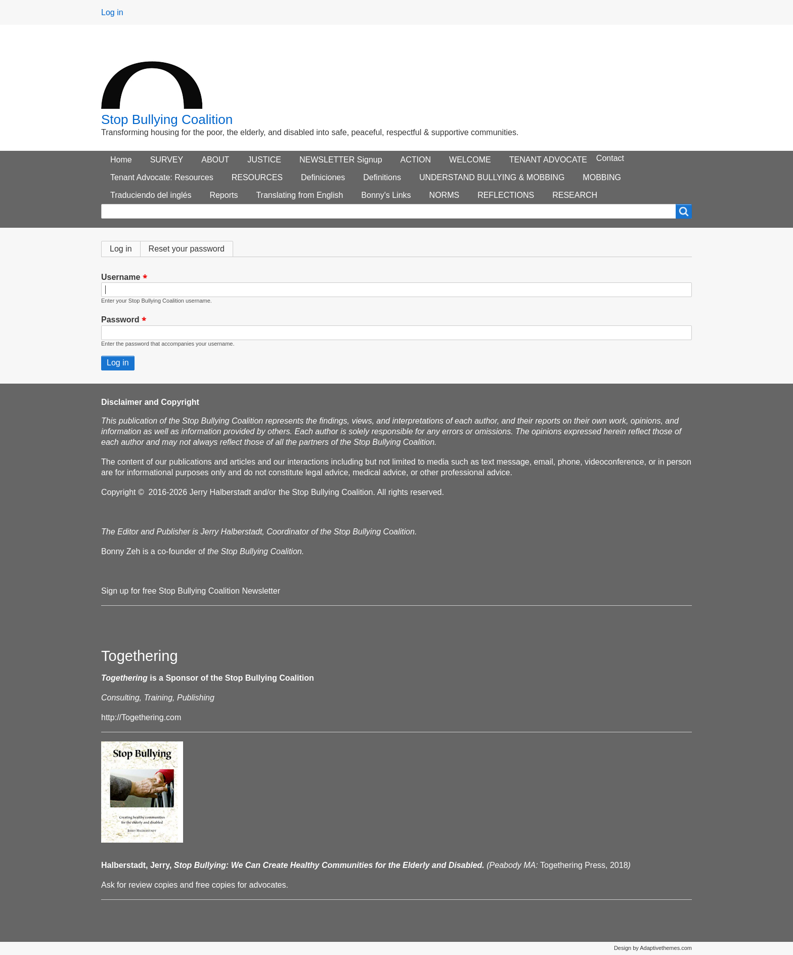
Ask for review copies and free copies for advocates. (194, 885)
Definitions (382, 177)
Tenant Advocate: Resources (161, 177)
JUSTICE (264, 159)
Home (121, 159)
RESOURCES (257, 177)
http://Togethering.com (141, 717)
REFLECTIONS (505, 195)
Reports (223, 195)
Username (120, 277)
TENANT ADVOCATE (548, 159)
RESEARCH (574, 195)
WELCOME (470, 159)
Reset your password (187, 248)
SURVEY (167, 159)
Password (120, 320)
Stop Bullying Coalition (167, 119)
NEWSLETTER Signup (340, 159)
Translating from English (299, 195)
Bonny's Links (386, 195)
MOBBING (602, 177)
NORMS (444, 195)
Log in (112, 12)
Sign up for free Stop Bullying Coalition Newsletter (190, 591)
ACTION (416, 159)
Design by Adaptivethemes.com (653, 948)
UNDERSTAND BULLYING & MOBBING (491, 177)
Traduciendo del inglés (150, 195)
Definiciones (323, 177)
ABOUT (215, 159)
